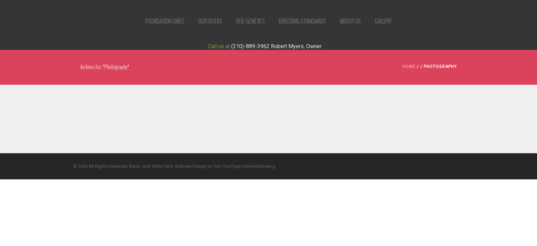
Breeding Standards (302, 21)
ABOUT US (350, 21)
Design (199, 166)
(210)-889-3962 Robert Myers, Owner (276, 46)
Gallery (383, 21)
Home (408, 66)
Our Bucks (210, 21)
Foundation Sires (164, 21)
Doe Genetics (250, 21)
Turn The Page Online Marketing (244, 166)
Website (183, 166)
